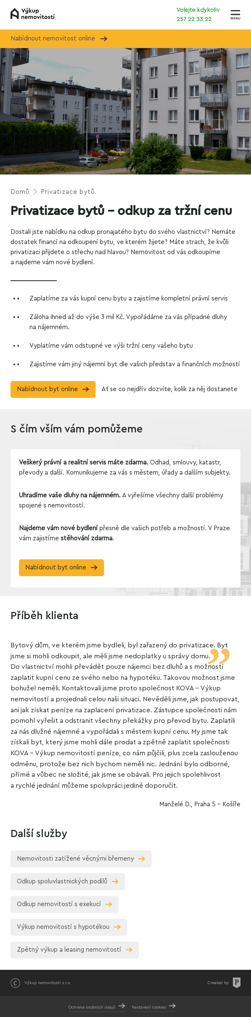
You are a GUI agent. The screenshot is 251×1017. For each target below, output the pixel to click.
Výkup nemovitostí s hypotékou (63, 927)
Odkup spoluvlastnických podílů (62, 881)
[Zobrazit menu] (235, 15)
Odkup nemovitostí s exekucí (59, 904)
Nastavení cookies (149, 1007)
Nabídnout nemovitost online (59, 38)
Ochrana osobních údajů (92, 1007)
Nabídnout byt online (47, 389)
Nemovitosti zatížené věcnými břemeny (75, 859)
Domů (20, 192)
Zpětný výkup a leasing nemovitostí (69, 950)
